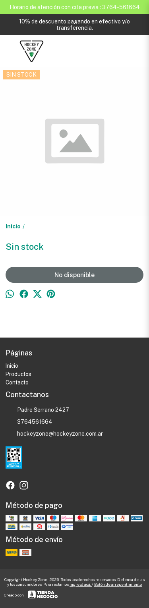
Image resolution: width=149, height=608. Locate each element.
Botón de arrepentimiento (118, 584)
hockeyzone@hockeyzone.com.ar (54, 434)
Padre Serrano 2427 (37, 410)
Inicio (12, 366)
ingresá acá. (81, 584)
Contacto (17, 382)
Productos (18, 374)
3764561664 (29, 422)
